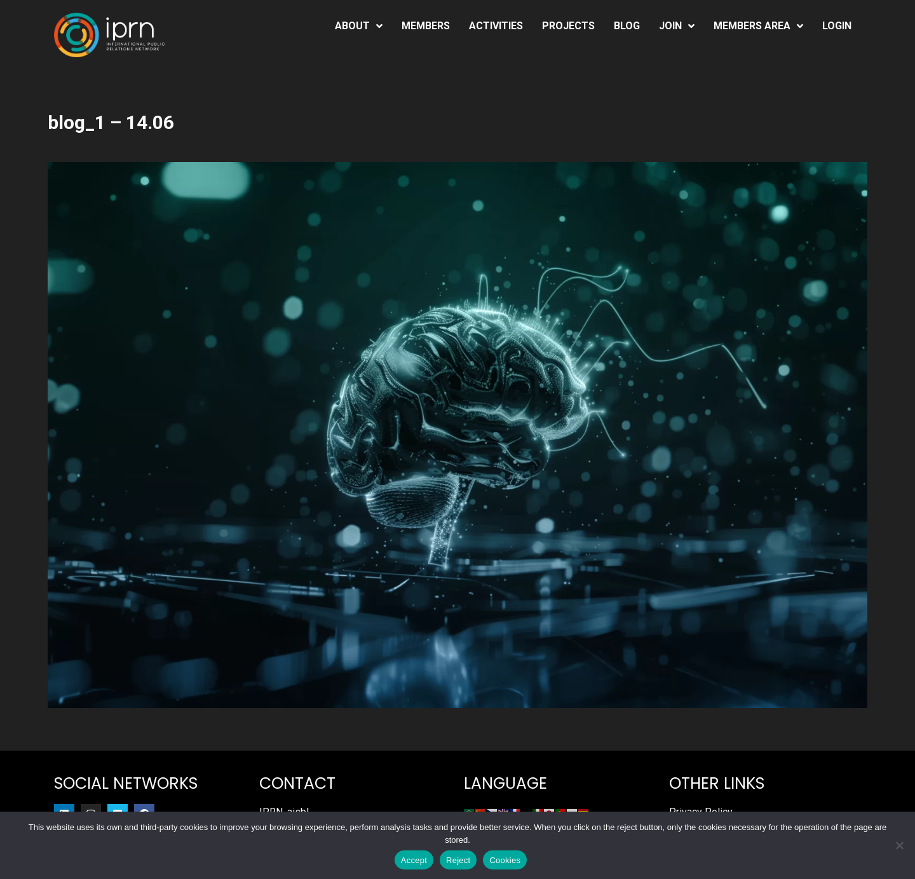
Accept (414, 860)
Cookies (504, 860)
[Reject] (899, 845)
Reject (458, 860)
